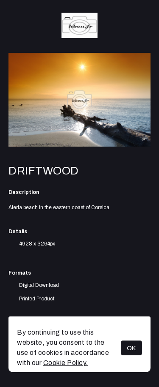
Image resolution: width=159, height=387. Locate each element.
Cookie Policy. (65, 362)
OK (131, 348)
